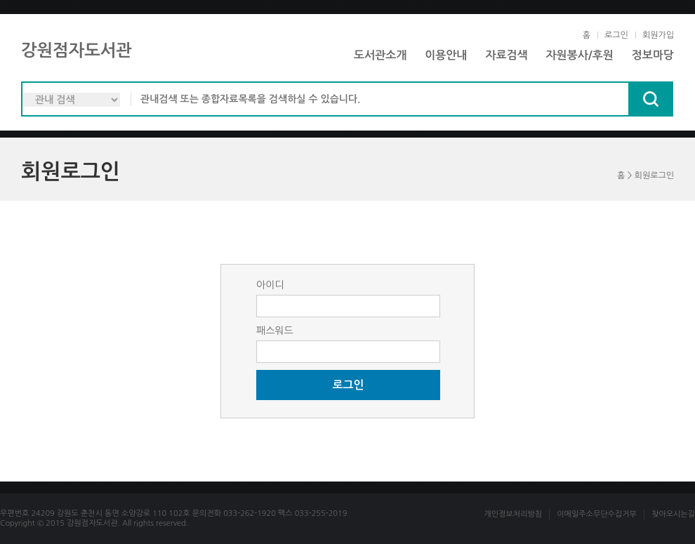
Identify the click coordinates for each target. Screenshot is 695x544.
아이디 (270, 285)
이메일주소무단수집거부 (597, 514)
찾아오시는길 (673, 514)
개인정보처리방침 (513, 514)
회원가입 (658, 35)
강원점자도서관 (76, 50)
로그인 (616, 35)
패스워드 (274, 331)
